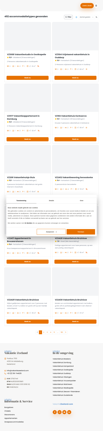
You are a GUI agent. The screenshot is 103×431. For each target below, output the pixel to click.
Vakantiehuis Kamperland (63, 366)
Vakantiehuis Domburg (62, 362)
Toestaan (81, 232)
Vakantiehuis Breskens (62, 359)
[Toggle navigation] (96, 6)
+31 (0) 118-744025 (14, 373)
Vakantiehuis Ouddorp (62, 373)
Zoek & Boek (87, 6)
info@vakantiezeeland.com (18, 370)
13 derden (28, 223)
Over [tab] (81, 200)
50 (62, 332)
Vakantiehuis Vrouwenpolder (64, 380)
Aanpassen (51, 232)
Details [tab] (51, 200)
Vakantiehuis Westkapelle (63, 388)
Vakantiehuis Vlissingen (62, 377)
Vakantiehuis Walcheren (62, 384)
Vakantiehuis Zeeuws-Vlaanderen (66, 391)
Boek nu (27, 78)
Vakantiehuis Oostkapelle (63, 370)
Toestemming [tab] (21, 200)
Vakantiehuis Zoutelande (63, 395)
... (57, 332)
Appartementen (10, 418)
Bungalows (8, 407)
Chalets (7, 411)
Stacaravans (9, 414)
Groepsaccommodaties (14, 422)
